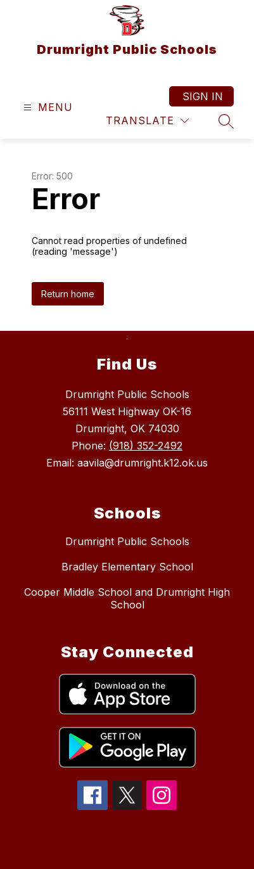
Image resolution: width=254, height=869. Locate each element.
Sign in (202, 96)
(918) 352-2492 (145, 445)
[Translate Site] (147, 121)
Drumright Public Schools (127, 541)
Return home (67, 293)
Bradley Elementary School (127, 566)
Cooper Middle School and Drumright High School (127, 598)
